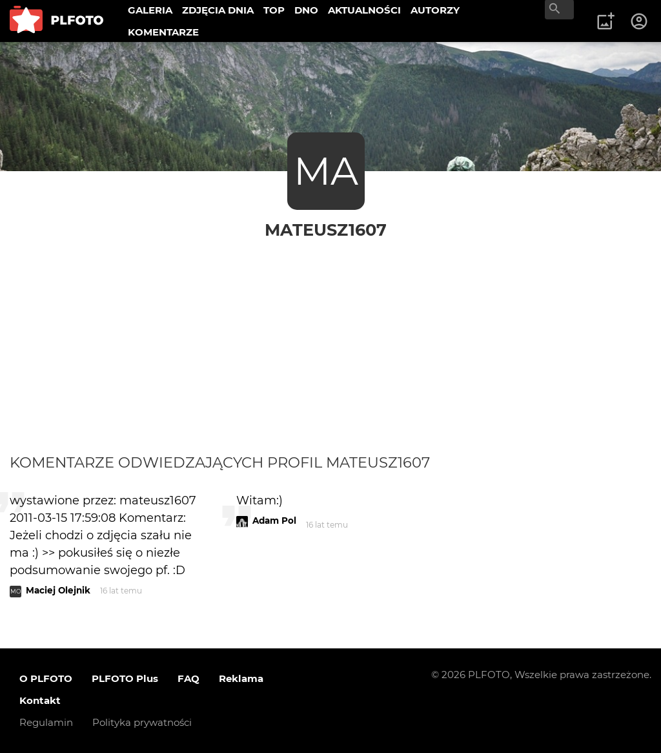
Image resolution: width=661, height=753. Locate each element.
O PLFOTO (45, 678)
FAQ (188, 678)
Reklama (241, 678)
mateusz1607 (326, 230)
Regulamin (46, 722)
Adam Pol (274, 520)
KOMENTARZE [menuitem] (163, 32)
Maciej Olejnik (58, 590)
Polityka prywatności (142, 722)
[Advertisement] (330, 337)
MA (326, 170)
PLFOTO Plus (125, 678)
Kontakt (40, 700)
